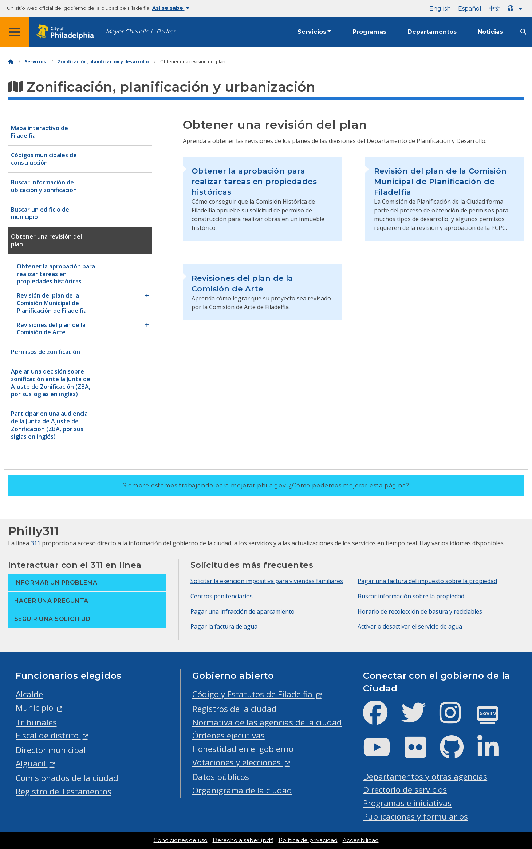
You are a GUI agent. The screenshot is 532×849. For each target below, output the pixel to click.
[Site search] (523, 32)
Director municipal (51, 750)
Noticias (490, 31)
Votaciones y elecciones (237, 762)
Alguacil (32, 763)
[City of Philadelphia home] (67, 32)
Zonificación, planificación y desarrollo (104, 62)
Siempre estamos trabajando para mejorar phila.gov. (266, 485)
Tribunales (36, 722)
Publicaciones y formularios (415, 816)
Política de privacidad (308, 840)
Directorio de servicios (405, 789)
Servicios (311, 31)
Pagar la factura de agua (223, 626)
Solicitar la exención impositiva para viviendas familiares (266, 581)
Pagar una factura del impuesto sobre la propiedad (427, 581)
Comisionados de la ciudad (67, 778)
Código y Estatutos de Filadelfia (253, 694)
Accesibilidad (361, 840)
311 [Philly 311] (36, 543)
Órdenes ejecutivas (228, 735)
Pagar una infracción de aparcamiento (242, 611)
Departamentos (432, 31)
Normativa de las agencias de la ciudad (267, 722)
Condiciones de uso (181, 840)
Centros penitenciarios (221, 596)
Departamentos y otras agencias (425, 776)
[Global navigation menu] (14, 32)
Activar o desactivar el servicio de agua (410, 626)
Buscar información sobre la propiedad (411, 596)
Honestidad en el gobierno (242, 748)
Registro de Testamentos (63, 791)
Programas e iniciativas (407, 803)
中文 (494, 8)
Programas (369, 31)
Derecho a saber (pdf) (243, 840)
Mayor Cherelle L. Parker (140, 31)
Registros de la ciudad (234, 708)
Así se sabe (170, 8)
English (440, 8)
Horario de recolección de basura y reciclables (420, 611)
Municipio (35, 707)
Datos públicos (220, 776)
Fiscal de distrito (48, 735)
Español (469, 8)
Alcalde (29, 694)
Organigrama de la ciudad (242, 790)
